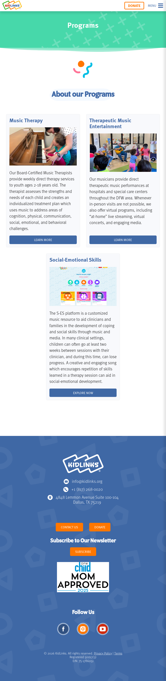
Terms (118, 653)
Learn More (123, 239)
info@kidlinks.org (87, 481)
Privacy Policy (103, 653)
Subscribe (83, 551)
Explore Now (83, 392)
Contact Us (69, 527)
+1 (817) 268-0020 (87, 489)
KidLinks (83, 465)
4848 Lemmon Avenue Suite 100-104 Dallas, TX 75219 (87, 499)
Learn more (43, 239)
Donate (134, 5)
